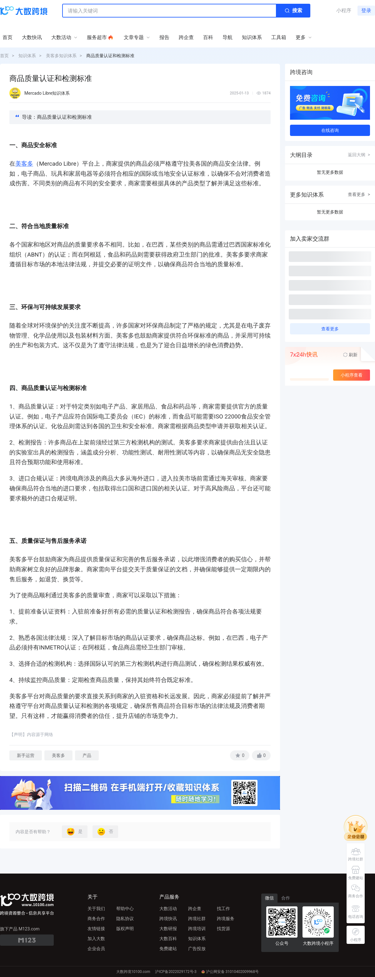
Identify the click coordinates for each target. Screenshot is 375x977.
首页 (4, 55)
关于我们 (96, 908)
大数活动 (168, 908)
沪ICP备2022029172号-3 (175, 971)
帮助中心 (125, 908)
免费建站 (168, 948)
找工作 (223, 908)
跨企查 (194, 908)
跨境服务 (225, 918)
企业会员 (96, 948)
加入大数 (96, 938)
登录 (366, 10)
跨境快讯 (168, 918)
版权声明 (125, 928)
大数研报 (168, 928)
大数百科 (168, 938)
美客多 (24, 163)
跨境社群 (197, 918)
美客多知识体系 (61, 55)
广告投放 (197, 948)
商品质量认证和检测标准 (110, 55)
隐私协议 (125, 918)
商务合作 (96, 918)
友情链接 (96, 928)
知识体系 (27, 55)
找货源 (223, 928)
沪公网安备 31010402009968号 (230, 971)
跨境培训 (197, 928)
